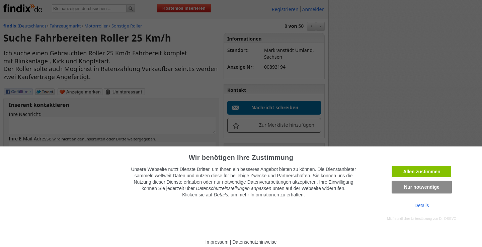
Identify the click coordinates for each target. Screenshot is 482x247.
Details (422, 205)
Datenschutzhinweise (254, 242)
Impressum (217, 242)
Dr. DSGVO (448, 219)
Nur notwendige (421, 187)
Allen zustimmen (421, 171)
